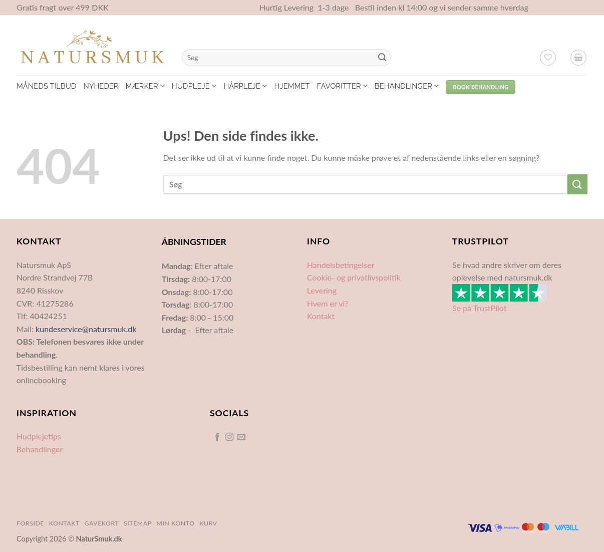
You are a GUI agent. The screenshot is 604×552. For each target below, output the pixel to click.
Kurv (208, 523)
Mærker (145, 86)
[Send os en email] (241, 437)
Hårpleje (245, 86)
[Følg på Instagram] (229, 437)
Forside (30, 523)
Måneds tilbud (46, 86)
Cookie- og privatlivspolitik (354, 277)
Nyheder (100, 86)
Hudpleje (194, 86)
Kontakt (321, 316)
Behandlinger (407, 86)
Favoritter (342, 86)
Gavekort (102, 523)
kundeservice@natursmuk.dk (86, 329)
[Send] (382, 57)
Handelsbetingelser (341, 264)
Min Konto (175, 523)
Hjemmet (292, 86)
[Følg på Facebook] (217, 437)
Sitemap (138, 523)
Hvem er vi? (328, 303)
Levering (322, 290)
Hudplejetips (39, 436)
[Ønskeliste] (548, 58)
